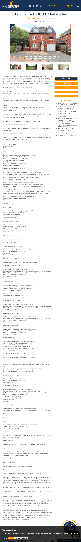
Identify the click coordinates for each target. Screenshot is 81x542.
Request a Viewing (66, 79)
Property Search (68, 6)
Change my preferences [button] (21, 538)
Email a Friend (66, 96)
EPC (66, 91)
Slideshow (66, 83)
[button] (14, 43)
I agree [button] (5, 538)
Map (66, 87)
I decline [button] (11, 538)
